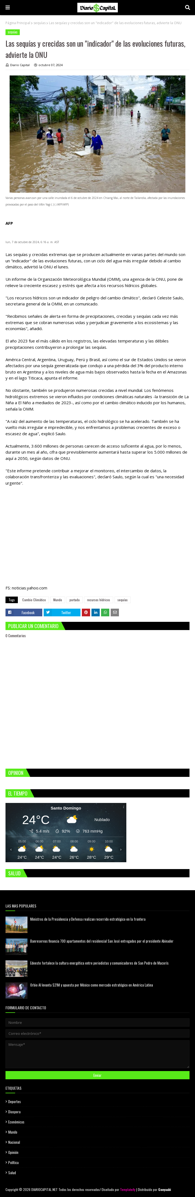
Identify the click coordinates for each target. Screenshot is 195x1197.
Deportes (14, 1101)
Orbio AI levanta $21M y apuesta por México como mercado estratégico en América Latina (91, 985)
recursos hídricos (98, 599)
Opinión (13, 1152)
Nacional (14, 1142)
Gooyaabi (164, 1189)
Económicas (16, 1122)
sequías (40, 23)
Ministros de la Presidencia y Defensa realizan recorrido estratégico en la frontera (88, 919)
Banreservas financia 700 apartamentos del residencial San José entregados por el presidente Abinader (102, 941)
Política (13, 1162)
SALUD (14, 873)
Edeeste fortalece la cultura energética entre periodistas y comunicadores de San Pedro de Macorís (99, 963)
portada (74, 599)
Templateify (127, 1189)
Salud (12, 1172)
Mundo (57, 599)
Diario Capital (20, 65)
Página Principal (17, 23)
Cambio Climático (34, 599)
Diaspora (14, 1111)
